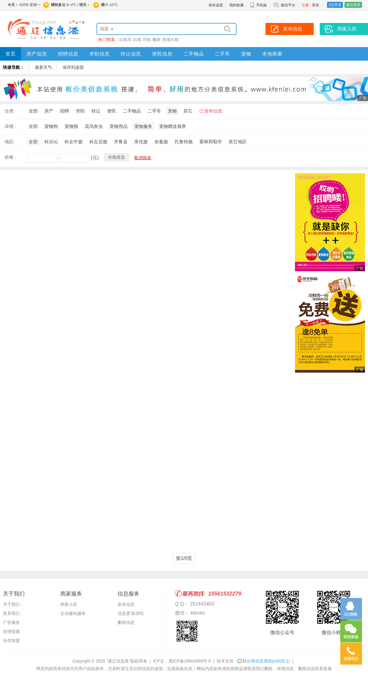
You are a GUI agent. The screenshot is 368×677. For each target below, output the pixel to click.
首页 (10, 53)
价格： (11, 157)
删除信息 (126, 622)
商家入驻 (68, 604)
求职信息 (99, 53)
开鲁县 (121, 141)
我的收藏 (236, 5)
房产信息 (37, 53)
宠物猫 (71, 126)
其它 (187, 110)
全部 (33, 110)
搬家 (156, 39)
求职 (80, 110)
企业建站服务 (73, 613)
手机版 (258, 5)
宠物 (246, 53)
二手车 (222, 53)
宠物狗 (51, 126)
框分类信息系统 (264, 661)
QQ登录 (334, 5)
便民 (111, 110)
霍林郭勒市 (210, 141)
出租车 (125, 39)
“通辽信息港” (118, 661)
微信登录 (353, 5)
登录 (315, 5)
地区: (10, 141)
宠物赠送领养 (172, 126)
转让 (95, 110)
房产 (48, 110)
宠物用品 (118, 126)
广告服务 (11, 622)
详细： (11, 126)
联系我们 (11, 613)
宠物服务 (143, 126)
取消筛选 (142, 157)
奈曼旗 (161, 141)
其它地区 (238, 141)
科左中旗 (74, 141)
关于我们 (11, 604)
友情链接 (11, 631)
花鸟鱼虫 (94, 126)
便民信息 (162, 53)
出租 (137, 39)
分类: (10, 110)
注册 (305, 5)
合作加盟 (11, 640)
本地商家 (272, 53)
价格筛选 (116, 157)
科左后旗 (98, 141)
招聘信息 (68, 53)
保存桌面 (215, 5)
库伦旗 (141, 141)
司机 (147, 39)
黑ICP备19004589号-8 (190, 661)
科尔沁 (51, 141)
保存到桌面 (73, 67)
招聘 (64, 110)
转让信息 (131, 53)
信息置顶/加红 (131, 613)
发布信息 (213, 110)
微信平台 (288, 5)
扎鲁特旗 (184, 141)
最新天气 (43, 67)
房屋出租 (170, 39)
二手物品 (193, 53)
